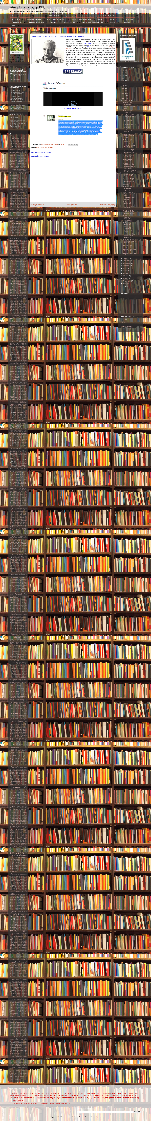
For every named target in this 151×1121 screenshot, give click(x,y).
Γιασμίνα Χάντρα (17, 283)
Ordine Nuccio (18, 1048)
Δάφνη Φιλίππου (14, 323)
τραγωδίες (14, 911)
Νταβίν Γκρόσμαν (22, 687)
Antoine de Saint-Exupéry (17, 987)
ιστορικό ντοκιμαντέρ (20, 508)
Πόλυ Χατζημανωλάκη (21, 778)
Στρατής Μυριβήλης (15, 850)
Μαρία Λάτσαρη (22, 605)
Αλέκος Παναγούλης (22, 158)
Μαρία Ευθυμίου (21, 603)
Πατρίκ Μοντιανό (16, 759)
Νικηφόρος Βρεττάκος (16, 665)
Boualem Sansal (22, 995)
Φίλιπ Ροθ (21, 928)
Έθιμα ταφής (21, 358)
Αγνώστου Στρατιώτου (16, 149)
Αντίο (13, 16)
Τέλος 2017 (22, 877)
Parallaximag (13, 1055)
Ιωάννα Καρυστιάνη (21, 511)
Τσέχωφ (14, 914)
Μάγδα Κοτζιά (13, 585)
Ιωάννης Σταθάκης (14, 514)
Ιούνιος (23, 505)
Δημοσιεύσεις (69, 16)
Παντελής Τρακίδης (18, 744)
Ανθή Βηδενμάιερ (22, 186)
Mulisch (13, 1044)
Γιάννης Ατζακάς (14, 272)
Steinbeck (24, 1065)
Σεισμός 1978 (13, 821)
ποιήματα (18, 773)
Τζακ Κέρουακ (15, 885)
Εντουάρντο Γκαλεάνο (16, 396)
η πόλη (24, 466)
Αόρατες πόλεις (21, 203)
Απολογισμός (25, 16)
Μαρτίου (125, 278)
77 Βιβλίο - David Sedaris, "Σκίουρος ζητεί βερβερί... (129, 145)
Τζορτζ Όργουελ (20, 890)
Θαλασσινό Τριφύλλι (19, 485)
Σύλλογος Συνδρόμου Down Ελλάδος (92, 22)
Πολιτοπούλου (13, 776)
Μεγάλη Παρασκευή (22, 623)
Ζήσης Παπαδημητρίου (21, 442)
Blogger (98, 1117)
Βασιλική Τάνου (23, 235)
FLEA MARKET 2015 (15, 1013)
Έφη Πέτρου (21, 434)
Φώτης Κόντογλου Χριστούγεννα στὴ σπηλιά (128, 135)
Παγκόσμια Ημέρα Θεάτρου (20, 730)
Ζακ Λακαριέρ (13, 437)
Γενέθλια (24, 263)
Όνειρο (12, 724)
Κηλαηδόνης (13, 539)
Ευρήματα (99, 19)
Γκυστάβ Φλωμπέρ (19, 312)
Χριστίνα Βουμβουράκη (18, 962)
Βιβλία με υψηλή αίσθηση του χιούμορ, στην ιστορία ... (127, 229)
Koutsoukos (21, 1031)
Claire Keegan (23, 998)
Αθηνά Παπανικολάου (18, 154)
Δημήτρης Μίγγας (16, 329)
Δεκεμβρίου (126, 100)
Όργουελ (20, 726)
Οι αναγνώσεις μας (18, 712)
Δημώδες (14, 337)
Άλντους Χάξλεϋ (14, 170)
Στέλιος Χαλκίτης (14, 846)
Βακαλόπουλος (15, 229)
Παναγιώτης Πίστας (20, 738)
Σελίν (11, 823)
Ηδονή (18, 473)
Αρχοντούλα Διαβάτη (16, 223)
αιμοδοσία (12, 155)
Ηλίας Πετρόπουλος (16, 477)
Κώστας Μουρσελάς (15, 563)
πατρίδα (24, 758)
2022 (123, 80)
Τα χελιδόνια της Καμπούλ (18, 865)
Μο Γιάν (12, 636)
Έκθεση (12, 373)
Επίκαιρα (15, 399)
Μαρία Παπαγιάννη (15, 610)
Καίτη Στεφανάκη (16, 522)
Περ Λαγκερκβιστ (22, 766)
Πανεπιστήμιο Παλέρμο (15, 741)
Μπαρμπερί (12, 650)
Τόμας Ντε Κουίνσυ (22, 909)
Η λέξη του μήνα (113, 19)
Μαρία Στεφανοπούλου (15, 613)
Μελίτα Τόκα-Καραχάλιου (18, 625)
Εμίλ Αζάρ (15, 391)
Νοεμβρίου (126, 258)
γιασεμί (24, 281)
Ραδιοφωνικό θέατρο (15, 801)
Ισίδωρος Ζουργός (14, 506)
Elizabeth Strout (20, 1005)
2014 (123, 286)
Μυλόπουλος (13, 660)
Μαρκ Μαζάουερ (23, 617)
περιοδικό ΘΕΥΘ (22, 767)
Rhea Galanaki (20, 1059)
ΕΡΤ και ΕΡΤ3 (16, 19)
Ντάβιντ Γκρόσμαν (16, 688)
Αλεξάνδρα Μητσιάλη (16, 161)
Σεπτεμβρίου (127, 263)
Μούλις (14, 640)
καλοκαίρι (20, 525)
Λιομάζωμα (18, 576)
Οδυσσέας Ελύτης (17, 711)
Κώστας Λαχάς (20, 562)
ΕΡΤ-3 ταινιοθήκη (20, 412)
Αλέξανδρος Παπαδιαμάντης (17, 164)
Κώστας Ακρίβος (21, 559)
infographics (22, 1024)
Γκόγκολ (25, 309)
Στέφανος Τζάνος (14, 849)
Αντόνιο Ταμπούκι (20, 197)
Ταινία (17, 866)
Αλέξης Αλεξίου (14, 166)
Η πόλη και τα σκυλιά (17, 468)
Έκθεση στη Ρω (22, 376)
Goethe (20, 1019)
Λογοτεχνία (15, 579)
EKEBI (20, 1004)
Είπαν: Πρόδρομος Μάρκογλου (128, 206)
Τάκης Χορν (24, 868)
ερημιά (19, 404)
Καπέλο (14, 526)
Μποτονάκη (20, 657)
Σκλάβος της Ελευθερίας (17, 829)
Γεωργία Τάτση (20, 269)
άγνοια (22, 147)
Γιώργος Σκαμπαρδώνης (18, 301)
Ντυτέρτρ (12, 694)
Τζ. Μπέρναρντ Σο (22, 883)
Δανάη (19, 320)
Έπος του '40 (23, 401)
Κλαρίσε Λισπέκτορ (22, 539)
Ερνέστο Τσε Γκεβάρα (21, 408)
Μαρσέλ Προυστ (14, 620)
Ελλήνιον (19, 390)
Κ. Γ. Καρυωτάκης (21, 516)
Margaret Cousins (14, 1039)
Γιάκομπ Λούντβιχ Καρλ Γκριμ (17, 270)
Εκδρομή (22, 371)
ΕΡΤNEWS (12, 417)
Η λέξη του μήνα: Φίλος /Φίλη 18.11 (129, 250)
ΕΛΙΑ (18, 385)
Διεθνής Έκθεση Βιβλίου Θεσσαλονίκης (110, 16)
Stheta (13, 1067)
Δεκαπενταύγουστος (14, 324)
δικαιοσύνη (24, 352)
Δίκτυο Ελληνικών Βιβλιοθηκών (19, 354)
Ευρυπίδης (17, 428)
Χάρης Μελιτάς (21, 945)
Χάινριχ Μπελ (13, 942)
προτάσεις (21, 791)
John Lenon (21, 1030)
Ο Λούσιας (21, 706)
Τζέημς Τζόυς (15, 886)
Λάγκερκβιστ (13, 568)
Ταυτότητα (112, 22)
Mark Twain (23, 1039)
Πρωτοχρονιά (23, 794)
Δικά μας (130, 16)
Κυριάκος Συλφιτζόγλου (18, 553)
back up (25, 988)
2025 (123, 73)
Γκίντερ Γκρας (17, 309)
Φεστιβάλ (12, 924)
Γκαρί (11, 309)
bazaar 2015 (21, 990)
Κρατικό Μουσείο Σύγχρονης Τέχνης (18, 551)
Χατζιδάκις (19, 950)
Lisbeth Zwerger (21, 1035)
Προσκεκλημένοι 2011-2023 (36, 22)
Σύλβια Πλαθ (21, 852)
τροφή (19, 911)
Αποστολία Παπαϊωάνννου (17, 210)
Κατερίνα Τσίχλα (22, 530)
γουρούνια (23, 315)
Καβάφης (12, 519)
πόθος (11, 773)
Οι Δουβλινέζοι (13, 715)
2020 (123, 85)
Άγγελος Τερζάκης (22, 146)
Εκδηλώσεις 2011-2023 (34, 19)
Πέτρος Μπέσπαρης (16, 770)
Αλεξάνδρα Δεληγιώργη (18, 160)
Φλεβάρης (12, 931)
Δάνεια (24, 320)
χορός (22, 951)
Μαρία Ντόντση (21, 608)
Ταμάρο (15, 870)
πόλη (22, 775)
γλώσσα (12, 313)
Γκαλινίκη (22, 307)
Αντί (11, 194)
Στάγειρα (19, 838)
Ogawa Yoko (18, 1047)
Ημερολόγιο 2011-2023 (21, 480)
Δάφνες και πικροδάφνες (18, 321)
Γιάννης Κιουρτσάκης (21, 274)
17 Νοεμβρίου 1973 (21, 137)
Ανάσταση (12, 180)
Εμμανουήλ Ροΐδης (20, 393)
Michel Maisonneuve (16, 1041)
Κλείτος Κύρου (16, 540)
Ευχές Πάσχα (18, 433)
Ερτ (13, 410)
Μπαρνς (19, 650)
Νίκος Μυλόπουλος (22, 680)
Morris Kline (24, 1042)
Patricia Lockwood (22, 1055)
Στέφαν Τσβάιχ (23, 846)
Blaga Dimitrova (21, 993)
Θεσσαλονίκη (13, 500)
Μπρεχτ (23, 659)
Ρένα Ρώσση (20, 804)
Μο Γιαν (23, 634)
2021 (123, 83)
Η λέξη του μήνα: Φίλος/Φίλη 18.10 (129, 254)
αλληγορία (14, 169)
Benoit (19, 991)
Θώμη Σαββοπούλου (18, 502)
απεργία (12, 209)
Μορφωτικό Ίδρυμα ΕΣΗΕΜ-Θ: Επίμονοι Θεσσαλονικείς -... (129, 241)
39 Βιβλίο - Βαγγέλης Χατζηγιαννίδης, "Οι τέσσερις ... (129, 235)
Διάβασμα (21, 340)
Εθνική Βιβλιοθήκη (15, 360)
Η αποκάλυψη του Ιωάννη (18, 453)
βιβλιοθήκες (13, 241)
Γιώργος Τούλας (14, 303)
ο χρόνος (24, 710)
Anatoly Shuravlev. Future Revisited (18, 985)
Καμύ (25, 525)
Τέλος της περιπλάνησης (16, 879)
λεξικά (11, 571)
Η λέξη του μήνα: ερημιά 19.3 (127, 187)
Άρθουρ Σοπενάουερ (22, 215)
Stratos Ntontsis (14, 1068)
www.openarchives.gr (15, 1078)
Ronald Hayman (14, 1062)
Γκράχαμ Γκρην (16, 310)
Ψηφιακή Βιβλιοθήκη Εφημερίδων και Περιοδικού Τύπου (18, 978)
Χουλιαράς (12, 954)
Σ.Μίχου (22, 815)
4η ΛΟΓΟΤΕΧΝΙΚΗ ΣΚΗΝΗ (128, 198)
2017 (123, 93)
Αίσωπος (24, 155)
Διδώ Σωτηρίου (21, 344)
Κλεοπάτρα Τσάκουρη (20, 543)
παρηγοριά (13, 755)
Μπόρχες (22, 656)
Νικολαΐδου (21, 668)
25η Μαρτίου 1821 (17, 138)
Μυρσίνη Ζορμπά (22, 660)
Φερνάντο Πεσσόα (18, 922)
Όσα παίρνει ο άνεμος (21, 727)
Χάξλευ (19, 944)
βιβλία (13, 26)
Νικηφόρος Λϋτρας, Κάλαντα (128, 130)
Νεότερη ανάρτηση (37, 205)
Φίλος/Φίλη (13, 930)
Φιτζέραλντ (22, 930)
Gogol (25, 1019)
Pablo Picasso (15, 1051)
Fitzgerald (22, 1011)
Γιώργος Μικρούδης (16, 297)
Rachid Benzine (23, 1056)
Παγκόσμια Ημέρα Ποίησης (19, 732)
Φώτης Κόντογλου (14, 938)
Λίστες (16, 577)
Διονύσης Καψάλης (16, 355)
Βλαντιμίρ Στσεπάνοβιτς (16, 253)
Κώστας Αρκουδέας (15, 560)
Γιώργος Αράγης (21, 286)
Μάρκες (14, 619)
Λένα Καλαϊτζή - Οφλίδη (18, 569)
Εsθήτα (11, 436)
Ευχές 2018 (18, 431)
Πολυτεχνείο (13, 781)
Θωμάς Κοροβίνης (22, 500)
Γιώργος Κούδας (16, 293)
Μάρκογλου (21, 619)
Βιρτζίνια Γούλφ (20, 252)
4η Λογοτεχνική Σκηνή (19, 141)
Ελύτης (24, 390)
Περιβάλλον (14, 767)
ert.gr (123, 322)
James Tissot (15, 1028)
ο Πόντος (19, 708)
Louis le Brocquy (15, 1036)
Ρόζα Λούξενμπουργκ (15, 809)
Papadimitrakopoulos (15, 1053)
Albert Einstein (14, 984)
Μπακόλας (22, 648)
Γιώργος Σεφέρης (22, 300)
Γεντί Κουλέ (15, 264)
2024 (123, 75)
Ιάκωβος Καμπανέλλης (15, 503)
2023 (123, 78)
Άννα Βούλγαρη (20, 189)
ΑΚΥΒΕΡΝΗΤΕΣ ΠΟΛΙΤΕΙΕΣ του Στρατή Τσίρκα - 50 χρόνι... (129, 193)
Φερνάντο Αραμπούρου (21, 921)
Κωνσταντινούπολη (17, 557)
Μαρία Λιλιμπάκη (16, 606)
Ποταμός (20, 781)
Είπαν (14, 367)
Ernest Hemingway (15, 1007)
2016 (123, 95)
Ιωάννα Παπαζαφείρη (18, 513)
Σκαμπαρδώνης (21, 826)
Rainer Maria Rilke (16, 1058)
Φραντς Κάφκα (15, 933)
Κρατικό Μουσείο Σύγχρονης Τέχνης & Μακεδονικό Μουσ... (129, 170)
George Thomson (21, 1016)
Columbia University (16, 999)
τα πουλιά (16, 862)
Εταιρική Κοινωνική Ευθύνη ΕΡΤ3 (81, 19)
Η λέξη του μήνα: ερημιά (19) (127, 246)
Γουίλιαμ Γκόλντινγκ (14, 315)
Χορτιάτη (12, 953)
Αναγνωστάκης (13, 175)
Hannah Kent (15, 1021)
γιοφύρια (12, 286)
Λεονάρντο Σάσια (14, 573)
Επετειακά (13, 398)
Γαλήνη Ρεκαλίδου (16, 263)
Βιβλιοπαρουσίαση (15, 244)
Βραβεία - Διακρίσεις (15, 258)
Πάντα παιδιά (129, 19)
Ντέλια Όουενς (17, 690)
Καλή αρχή (16, 523)
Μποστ (11, 657)
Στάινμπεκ (22, 840)
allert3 (22, 984)
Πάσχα (18, 758)
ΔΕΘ (23, 323)
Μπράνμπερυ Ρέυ (14, 659)
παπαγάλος (12, 746)
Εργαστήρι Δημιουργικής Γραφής (56, 19)
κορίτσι (22, 545)
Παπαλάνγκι (13, 750)
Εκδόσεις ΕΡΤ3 (14, 371)
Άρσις (23, 217)
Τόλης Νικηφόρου (22, 908)
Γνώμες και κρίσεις (20, 313)
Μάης (14, 586)
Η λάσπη (20, 457)
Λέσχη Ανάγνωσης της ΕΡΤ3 (28, 7)
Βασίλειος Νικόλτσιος (15, 232)
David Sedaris (17, 1001)
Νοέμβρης (24, 682)
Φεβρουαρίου (127, 281)
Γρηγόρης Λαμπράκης (18, 317)
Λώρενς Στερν (21, 583)
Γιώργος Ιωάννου (14, 287)
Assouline (18, 988)
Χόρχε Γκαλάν (20, 953)
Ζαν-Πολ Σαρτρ (14, 440)
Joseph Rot (13, 1031)
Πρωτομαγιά (13, 794)
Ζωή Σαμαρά (23, 448)
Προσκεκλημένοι (16, 22)
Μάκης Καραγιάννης (16, 594)
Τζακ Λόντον (24, 885)
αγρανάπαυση (13, 151)
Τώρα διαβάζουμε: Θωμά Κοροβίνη (128, 175)
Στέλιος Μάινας (20, 844)
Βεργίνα (22, 237)
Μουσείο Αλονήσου (15, 642)
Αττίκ (17, 226)
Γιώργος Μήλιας (23, 295)
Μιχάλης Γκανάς (14, 633)
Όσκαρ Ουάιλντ (15, 729)
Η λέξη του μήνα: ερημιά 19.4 (127, 159)
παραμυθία (21, 752)
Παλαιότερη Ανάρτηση (107, 205)
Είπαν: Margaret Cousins (127, 121)
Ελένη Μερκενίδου (16, 380)
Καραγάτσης (22, 526)
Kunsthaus (19, 1033)
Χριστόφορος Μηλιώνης (21, 970)
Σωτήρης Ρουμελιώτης (18, 859)
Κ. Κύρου (12, 517)
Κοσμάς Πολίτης (14, 546)
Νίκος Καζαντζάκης (16, 674)
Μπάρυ (24, 650)
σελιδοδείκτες (22, 821)
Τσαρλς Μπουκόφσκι (22, 913)
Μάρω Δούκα (23, 620)
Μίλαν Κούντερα (23, 630)
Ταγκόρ (11, 866)
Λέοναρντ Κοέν (20, 571)
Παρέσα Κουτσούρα (16, 753)
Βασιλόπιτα (15, 237)
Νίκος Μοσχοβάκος (16, 679)
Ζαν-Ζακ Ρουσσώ (20, 439)
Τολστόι (13, 909)
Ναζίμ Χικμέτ (15, 662)
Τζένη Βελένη (15, 888)
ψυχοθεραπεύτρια (16, 982)
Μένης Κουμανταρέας (15, 626)
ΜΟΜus (24, 636)
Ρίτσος (23, 807)
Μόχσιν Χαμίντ (13, 648)
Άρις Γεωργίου (15, 217)
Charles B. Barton (16, 996)
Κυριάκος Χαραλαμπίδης (16, 554)
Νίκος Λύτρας (13, 677)
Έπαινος (125, 184)
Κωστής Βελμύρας (22, 565)
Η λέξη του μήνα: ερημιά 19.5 (127, 140)
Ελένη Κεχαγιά (23, 379)
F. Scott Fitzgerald (14, 1011)
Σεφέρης (17, 823)
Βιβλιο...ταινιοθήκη (41, 147)
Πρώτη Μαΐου (21, 792)
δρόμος (14, 357)
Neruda (19, 1044)
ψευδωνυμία (13, 975)
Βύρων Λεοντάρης (16, 261)
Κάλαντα (24, 522)
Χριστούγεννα (13, 968)
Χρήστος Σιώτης (14, 958)
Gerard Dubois (14, 1018)
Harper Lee (19, 1022)
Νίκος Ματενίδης (22, 677)
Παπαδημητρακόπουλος (15, 747)
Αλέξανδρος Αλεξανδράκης (17, 163)
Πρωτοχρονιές (15, 795)
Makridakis (21, 1038)
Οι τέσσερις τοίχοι (16, 720)
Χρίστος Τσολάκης (20, 967)
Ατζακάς (12, 226)
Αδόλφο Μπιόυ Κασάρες (16, 152)
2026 (123, 70)
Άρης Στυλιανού (16, 214)
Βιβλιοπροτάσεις (14, 246)
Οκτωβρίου (126, 260)
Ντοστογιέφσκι (21, 693)
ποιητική (15, 775)
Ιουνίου (125, 270)
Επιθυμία (24, 398)
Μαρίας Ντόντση (23, 614)
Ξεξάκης (12, 697)
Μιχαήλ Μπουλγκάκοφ (18, 631)
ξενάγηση (21, 696)
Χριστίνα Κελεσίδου (16, 964)
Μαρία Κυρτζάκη (14, 605)
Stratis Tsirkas (21, 1067)
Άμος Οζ (22, 170)
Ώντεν (23, 982)
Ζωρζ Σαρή (16, 450)
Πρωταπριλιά (13, 792)
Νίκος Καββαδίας (22, 673)
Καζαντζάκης (21, 519)
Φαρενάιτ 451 (19, 919)
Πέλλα (15, 763)
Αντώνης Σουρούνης (16, 200)
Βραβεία (22, 257)
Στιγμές (22, 849)
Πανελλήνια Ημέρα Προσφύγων (17, 739)
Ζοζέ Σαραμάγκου (16, 444)
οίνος (13, 721)
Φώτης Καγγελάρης (20, 936)
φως (11, 936)
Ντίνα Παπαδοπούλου (18, 690)
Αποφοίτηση (39, 16)
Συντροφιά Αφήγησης (69, 22)
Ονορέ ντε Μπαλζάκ (22, 724)
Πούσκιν (12, 782)
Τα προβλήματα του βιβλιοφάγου (128, 155)
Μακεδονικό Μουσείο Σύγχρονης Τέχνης (18, 592)
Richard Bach (13, 1061)
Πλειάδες (23, 772)
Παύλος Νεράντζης (21, 761)
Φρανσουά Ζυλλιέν (21, 931)
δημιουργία (13, 332)
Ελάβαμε (14, 379)
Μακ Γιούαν (21, 589)
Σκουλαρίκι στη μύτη (15, 830)
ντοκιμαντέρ (12, 693)
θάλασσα (23, 483)
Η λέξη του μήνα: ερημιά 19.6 (127, 111)
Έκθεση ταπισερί (16, 377)
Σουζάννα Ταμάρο (22, 832)
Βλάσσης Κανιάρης (15, 255)
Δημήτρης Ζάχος (16, 326)
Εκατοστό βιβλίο (21, 368)
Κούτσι (23, 548)
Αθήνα (25, 152)
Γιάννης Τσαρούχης (21, 280)
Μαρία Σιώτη (21, 611)
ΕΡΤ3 (16, 414)
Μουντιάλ (22, 640)
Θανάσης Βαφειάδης (15, 486)
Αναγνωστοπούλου (14, 177)
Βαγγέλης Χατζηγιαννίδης (21, 227)
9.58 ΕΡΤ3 (21, 144)
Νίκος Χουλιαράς (16, 682)
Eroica (11, 1010)
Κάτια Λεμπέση (17, 531)
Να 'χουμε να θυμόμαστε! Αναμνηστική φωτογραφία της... (129, 218)
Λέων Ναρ (19, 574)
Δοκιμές (25, 355)
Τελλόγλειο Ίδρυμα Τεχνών (17, 876)
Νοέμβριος (14, 683)
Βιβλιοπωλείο (13, 247)
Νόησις (20, 683)
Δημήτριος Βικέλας (20, 330)
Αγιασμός (14, 147)
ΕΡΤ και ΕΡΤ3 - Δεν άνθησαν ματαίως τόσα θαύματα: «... (129, 116)
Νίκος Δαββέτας (21, 671)
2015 (123, 98)
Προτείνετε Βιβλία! (15, 79)
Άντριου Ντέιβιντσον (22, 198)
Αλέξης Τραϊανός (22, 167)
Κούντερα (17, 548)
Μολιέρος (18, 636)
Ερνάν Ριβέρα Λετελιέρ (21, 405)
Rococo (22, 1061)
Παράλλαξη (12, 752)
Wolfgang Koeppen (19, 1076)
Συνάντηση (53, 22)
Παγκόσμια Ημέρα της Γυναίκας (19, 733)
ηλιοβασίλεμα (14, 479)
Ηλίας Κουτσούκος (21, 474)
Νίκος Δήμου (13, 673)
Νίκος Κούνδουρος (20, 676)
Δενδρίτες (24, 324)
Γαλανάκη (24, 261)
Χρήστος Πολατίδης (20, 956)
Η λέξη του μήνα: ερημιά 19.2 (127, 202)
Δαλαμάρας (12, 320)
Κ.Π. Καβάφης (21, 517)
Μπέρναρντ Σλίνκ (18, 651)
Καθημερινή (23, 520)
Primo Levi (14, 1056)
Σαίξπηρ (12, 817)
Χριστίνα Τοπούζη (14, 965)
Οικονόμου (24, 720)
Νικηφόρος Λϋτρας (14, 666)
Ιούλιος (17, 505)
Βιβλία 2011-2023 (54, 16)
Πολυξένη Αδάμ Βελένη (18, 779)
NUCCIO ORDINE (18, 1045)
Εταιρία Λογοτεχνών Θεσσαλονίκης (18, 419)
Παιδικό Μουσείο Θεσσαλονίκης (127, 327)
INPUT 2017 (13, 1025)
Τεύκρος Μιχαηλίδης (19, 882)
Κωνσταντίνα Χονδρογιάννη (18, 556)
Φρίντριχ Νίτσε (20, 935)
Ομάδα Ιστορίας (21, 723)
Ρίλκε (22, 806)
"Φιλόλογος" (13, 137)
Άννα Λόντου (13, 190)
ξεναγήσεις (13, 696)
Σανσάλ (16, 820)
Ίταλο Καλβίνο (14, 509)
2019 (123, 88)
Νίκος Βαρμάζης (14, 670)
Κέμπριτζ (21, 533)
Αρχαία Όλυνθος (14, 218)
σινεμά (19, 824)
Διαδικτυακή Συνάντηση (85, 16)
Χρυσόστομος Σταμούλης (16, 973)
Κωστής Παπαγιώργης (18, 566)
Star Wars (17, 1065)
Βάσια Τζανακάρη (19, 230)
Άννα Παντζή (22, 191)
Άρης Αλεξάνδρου (22, 212)
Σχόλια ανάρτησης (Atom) (76, 211)
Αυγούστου (126, 265)
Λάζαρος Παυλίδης (22, 568)
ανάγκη (12, 172)
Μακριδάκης (13, 596)
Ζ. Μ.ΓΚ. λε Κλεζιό (20, 436)
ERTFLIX (17, 1010)
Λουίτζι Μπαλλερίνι (20, 580)
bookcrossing (13, 995)
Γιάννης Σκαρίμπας (15, 278)
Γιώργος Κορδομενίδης (21, 292)
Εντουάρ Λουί (21, 394)
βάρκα (24, 229)
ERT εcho (125, 319)
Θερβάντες (21, 499)
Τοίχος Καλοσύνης (16, 906)
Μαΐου (125, 273)
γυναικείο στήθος (16, 318)
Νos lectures (21, 694)
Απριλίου (126, 275)
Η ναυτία (12, 466)
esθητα (23, 1010)
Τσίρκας (22, 914)
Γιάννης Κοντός (16, 275)
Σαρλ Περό (22, 820)
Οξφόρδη (14, 726)
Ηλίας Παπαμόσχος (18, 476)
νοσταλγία (12, 687)
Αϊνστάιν (18, 155)
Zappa (16, 1079)
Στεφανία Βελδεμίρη (18, 847)
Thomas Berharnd (20, 1070)
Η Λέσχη (50, 147)
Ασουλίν (22, 224)
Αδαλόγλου (21, 151)
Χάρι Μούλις (13, 947)
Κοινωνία (15, 545)
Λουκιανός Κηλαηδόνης (15, 582)
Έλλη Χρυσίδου (23, 386)
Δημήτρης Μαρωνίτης (21, 327)
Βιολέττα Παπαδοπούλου (18, 250)
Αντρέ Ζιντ (12, 198)
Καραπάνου (12, 528)
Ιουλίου (125, 268)
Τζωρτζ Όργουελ (15, 891)
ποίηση (24, 773)
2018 (123, 90)
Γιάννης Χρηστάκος (16, 281)
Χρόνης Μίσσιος (18, 971)
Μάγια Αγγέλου (23, 585)
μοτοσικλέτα (23, 639)
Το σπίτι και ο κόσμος (21, 905)
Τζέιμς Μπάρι (23, 886)
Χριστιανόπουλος (22, 961)
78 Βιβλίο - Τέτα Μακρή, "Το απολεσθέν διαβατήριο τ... (129, 126)
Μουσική (21, 647)
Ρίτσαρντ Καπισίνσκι (15, 807)
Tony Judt (13, 1071)
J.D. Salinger (23, 1027)
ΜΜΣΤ (17, 634)
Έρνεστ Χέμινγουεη (16, 407)
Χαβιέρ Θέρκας (21, 941)
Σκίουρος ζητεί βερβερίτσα (17, 827)
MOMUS (17, 1042)
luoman (88, 1117)
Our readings (19, 1050)
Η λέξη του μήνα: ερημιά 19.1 (127, 223)
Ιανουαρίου (126, 283)
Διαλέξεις (12, 343)
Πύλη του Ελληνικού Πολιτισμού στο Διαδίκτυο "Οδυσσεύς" (18, 799)
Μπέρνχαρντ (13, 653)
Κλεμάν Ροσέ (23, 542)
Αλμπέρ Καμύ (21, 169)
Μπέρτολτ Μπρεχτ (22, 653)
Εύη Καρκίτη (20, 425)
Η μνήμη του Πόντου (20, 465)
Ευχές (11, 431)
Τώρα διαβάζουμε (126, 22)
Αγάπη (12, 146)
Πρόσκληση (12, 791)
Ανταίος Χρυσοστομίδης (18, 192)
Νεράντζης (21, 663)
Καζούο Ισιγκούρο (14, 520)
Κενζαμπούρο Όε (14, 534)
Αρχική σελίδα (72, 205)
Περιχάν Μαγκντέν (16, 769)
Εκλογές (25, 377)
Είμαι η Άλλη (23, 365)
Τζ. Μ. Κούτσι (13, 883)
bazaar (14, 990)
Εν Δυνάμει (13, 394)
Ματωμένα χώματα (16, 622)
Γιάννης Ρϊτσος (21, 277)
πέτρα (24, 769)
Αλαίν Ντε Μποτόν (16, 157)
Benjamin (12, 991)
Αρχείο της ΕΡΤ (16, 221)
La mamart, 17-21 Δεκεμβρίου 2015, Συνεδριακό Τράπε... (129, 164)
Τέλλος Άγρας (13, 877)
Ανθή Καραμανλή (16, 187)
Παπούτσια (21, 750)
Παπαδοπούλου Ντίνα (16, 749)
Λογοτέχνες (23, 577)
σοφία (13, 834)
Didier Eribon (17, 1002)
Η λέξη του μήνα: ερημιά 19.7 (127, 103)
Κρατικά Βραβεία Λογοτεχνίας (17, 550)
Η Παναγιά (18, 466)
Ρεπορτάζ (13, 806)
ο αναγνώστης (20, 697)
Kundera (12, 1033)
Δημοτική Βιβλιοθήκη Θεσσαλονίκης (18, 335)
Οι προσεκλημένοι (22, 718)
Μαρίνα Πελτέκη (16, 616)
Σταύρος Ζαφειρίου (14, 841)
